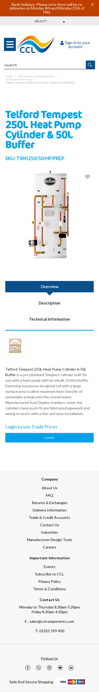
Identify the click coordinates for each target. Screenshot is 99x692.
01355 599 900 (49, 631)
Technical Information (49, 319)
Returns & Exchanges (49, 502)
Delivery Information (50, 510)
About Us (50, 488)
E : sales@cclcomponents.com (49, 621)
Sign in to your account (75, 44)
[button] (90, 65)
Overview (50, 286)
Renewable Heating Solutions (36, 76)
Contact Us (49, 525)
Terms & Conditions (49, 589)
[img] (27, 667)
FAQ (49, 495)
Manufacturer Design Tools (49, 539)
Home (9, 76)
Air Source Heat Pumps (19, 79)
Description (49, 303)
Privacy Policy (49, 581)
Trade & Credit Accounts (49, 517)
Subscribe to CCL (49, 574)
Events (49, 566)
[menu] (10, 44)
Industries (49, 532)
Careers (49, 547)
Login (49, 438)
